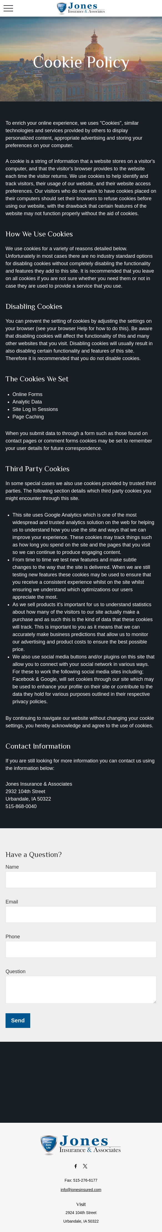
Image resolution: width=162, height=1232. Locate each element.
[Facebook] (75, 1166)
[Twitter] (85, 1166)
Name (12, 867)
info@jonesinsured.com (81, 1189)
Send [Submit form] (18, 1020)
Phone (13, 936)
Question (16, 971)
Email (12, 902)
